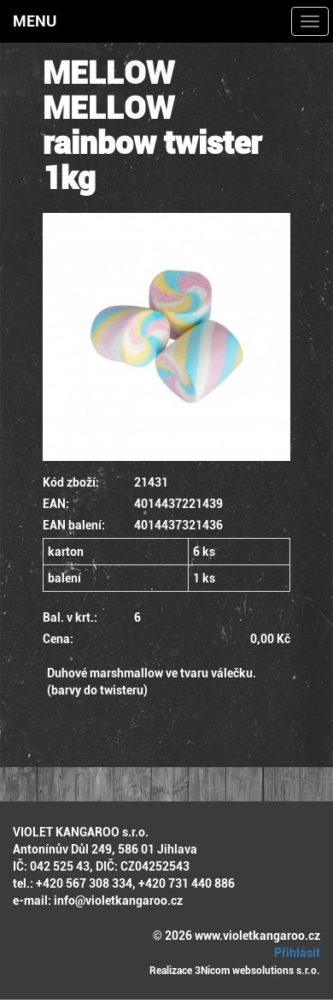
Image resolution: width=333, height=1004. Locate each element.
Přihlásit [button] (294, 953)
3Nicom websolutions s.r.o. (257, 971)
